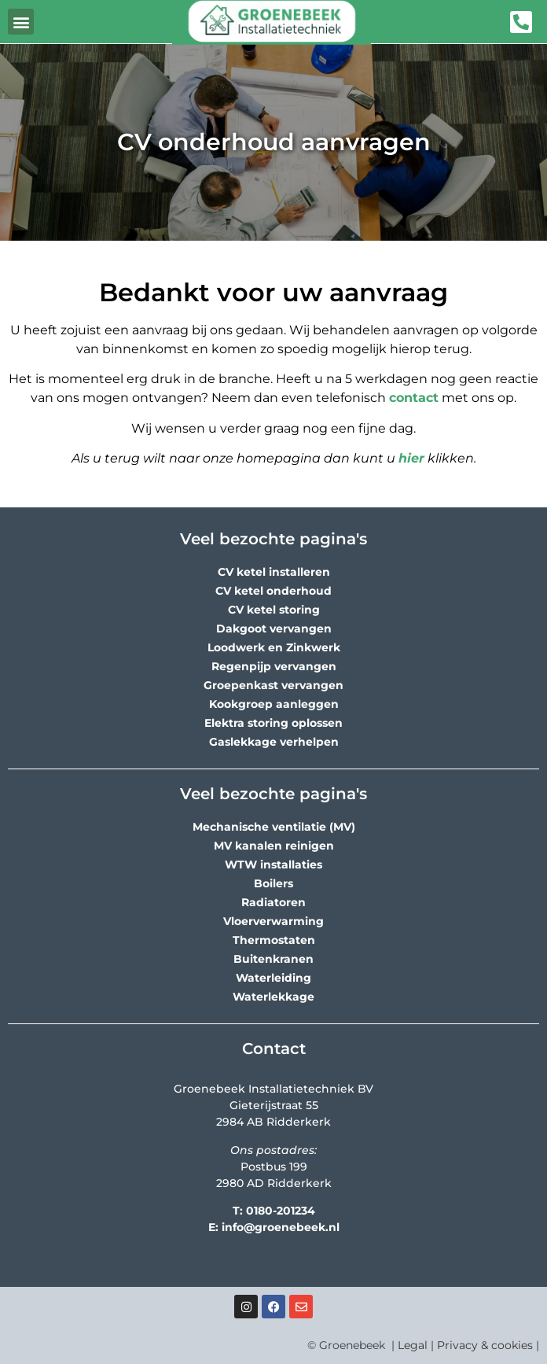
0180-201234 (280, 1211)
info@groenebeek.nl (281, 1227)
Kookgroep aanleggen (274, 704)
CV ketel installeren (274, 572)
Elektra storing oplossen (273, 723)
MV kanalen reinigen (274, 846)
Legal (413, 1345)
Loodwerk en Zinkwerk (273, 647)
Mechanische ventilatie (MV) (274, 827)
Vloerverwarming (273, 921)
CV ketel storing (274, 610)
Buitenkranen (273, 959)
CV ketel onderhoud (273, 591)
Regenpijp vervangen (273, 666)
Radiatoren (273, 902)
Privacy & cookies (485, 1345)
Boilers (273, 883)
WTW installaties (273, 864)
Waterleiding (273, 978)
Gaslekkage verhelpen (274, 742)
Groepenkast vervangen (273, 685)
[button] (21, 22)
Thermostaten (274, 940)
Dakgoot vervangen (274, 628)
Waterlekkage (273, 997)
